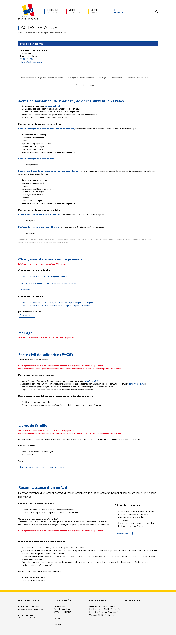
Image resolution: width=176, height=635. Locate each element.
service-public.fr (53, 106)
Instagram (137, 607)
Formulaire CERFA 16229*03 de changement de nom (44, 277)
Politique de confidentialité (29, 607)
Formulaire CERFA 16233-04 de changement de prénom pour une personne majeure (57, 303)
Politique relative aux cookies (30, 610)
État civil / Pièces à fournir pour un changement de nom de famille (48, 284)
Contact (57, 625)
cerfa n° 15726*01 (91, 381)
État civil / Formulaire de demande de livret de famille (42, 468)
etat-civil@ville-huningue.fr (31, 62)
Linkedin (127, 607)
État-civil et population (45, 33)
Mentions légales (29, 601)
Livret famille (116, 78)
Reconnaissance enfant (85, 85)
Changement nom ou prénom (81, 78)
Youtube (142, 607)
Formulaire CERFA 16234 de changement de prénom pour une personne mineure (56, 306)
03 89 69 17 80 (26, 59)
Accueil (20, 33)
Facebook (132, 607)
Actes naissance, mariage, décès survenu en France (42, 78)
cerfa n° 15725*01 (137, 384)
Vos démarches (30, 33)
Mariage (102, 78)
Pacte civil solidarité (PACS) (138, 78)
